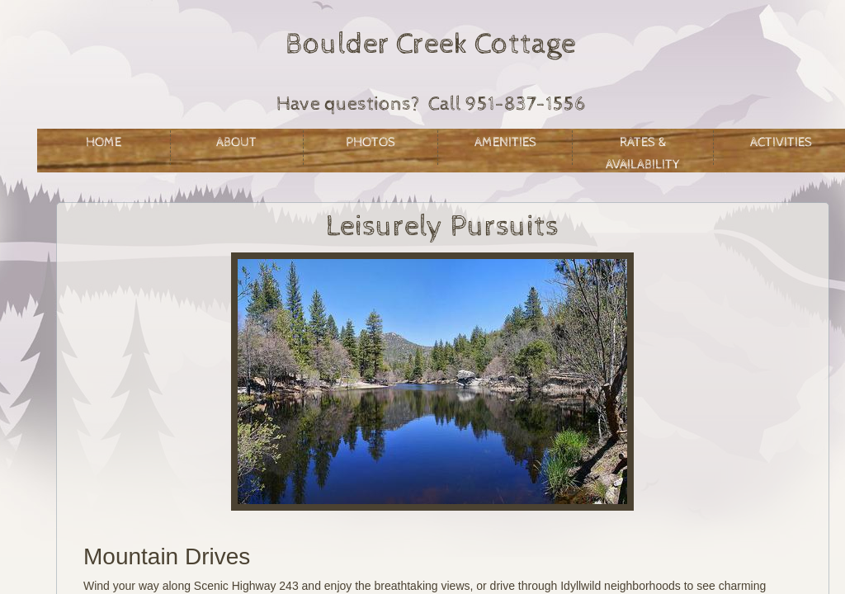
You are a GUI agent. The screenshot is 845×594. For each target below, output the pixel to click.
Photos (370, 142)
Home (103, 142)
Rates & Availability (643, 149)
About (236, 142)
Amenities (505, 142)
